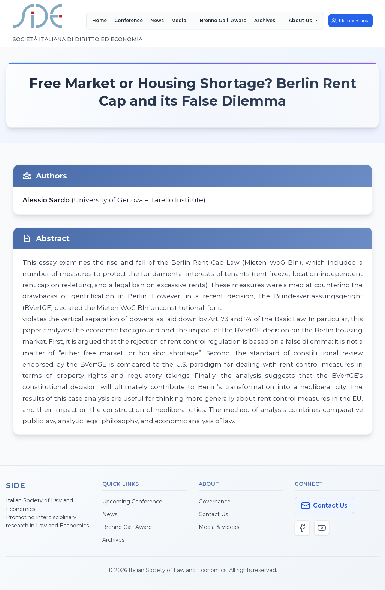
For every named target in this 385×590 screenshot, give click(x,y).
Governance (215, 501)
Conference (128, 20)
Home (99, 20)
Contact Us (213, 514)
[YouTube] (321, 527)
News (157, 20)
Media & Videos (219, 527)
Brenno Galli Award (223, 20)
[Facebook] (302, 527)
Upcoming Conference (132, 501)
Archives (113, 539)
